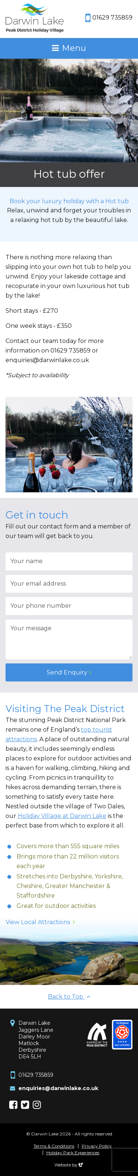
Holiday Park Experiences (72, 1153)
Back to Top (69, 996)
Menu (74, 48)
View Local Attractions (38, 922)
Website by (69, 1165)
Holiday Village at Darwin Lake (62, 815)
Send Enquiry (67, 672)
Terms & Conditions (53, 1146)
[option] (69, 123)
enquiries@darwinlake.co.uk (58, 1088)
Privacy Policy (97, 1146)
